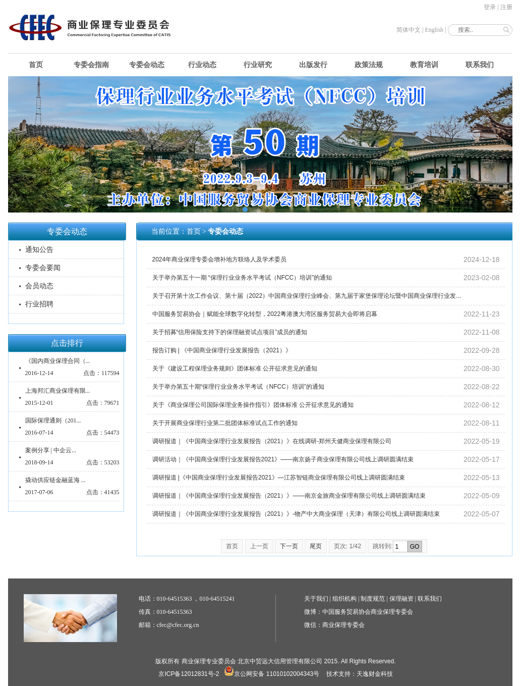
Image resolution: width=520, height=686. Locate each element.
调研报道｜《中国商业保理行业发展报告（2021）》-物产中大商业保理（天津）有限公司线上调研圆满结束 (296, 513)
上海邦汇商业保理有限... (57, 390)
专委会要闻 (43, 268)
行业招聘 (39, 304)
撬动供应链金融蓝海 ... (55, 480)
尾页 (316, 546)
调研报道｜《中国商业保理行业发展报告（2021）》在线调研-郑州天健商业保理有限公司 (272, 441)
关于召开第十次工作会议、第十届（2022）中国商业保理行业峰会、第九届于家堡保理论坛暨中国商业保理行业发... (306, 295)
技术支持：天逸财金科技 (359, 673)
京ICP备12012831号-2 (188, 673)
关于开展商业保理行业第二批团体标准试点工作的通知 (225, 423)
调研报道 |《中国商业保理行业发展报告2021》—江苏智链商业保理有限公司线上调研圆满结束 (278, 477)
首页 (36, 65)
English (434, 29)
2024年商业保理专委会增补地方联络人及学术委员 (219, 259)
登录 (490, 7)
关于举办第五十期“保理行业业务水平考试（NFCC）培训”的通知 (238, 386)
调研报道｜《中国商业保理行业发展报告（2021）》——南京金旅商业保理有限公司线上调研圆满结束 (289, 495)
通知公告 (39, 249)
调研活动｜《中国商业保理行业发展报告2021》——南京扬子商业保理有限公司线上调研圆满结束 (283, 459)
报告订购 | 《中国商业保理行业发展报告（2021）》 (222, 350)
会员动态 (39, 286)
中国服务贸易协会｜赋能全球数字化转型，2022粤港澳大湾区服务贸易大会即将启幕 (265, 314)
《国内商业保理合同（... (57, 360)
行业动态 (202, 65)
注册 (506, 7)
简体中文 (408, 29)
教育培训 (424, 65)
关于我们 (316, 598)
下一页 (289, 546)
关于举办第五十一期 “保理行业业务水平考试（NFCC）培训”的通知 (242, 277)
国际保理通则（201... (53, 420)
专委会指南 (91, 65)
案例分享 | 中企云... (50, 450)
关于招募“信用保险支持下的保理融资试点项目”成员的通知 (230, 332)
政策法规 (369, 65)
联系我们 (480, 65)
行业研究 (258, 65)
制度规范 (373, 598)
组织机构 (344, 598)
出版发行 (313, 65)
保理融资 (401, 598)
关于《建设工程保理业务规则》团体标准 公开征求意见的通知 (234, 368)
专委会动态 (146, 65)
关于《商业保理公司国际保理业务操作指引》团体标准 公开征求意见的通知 (253, 404)
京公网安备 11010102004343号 (271, 673)
